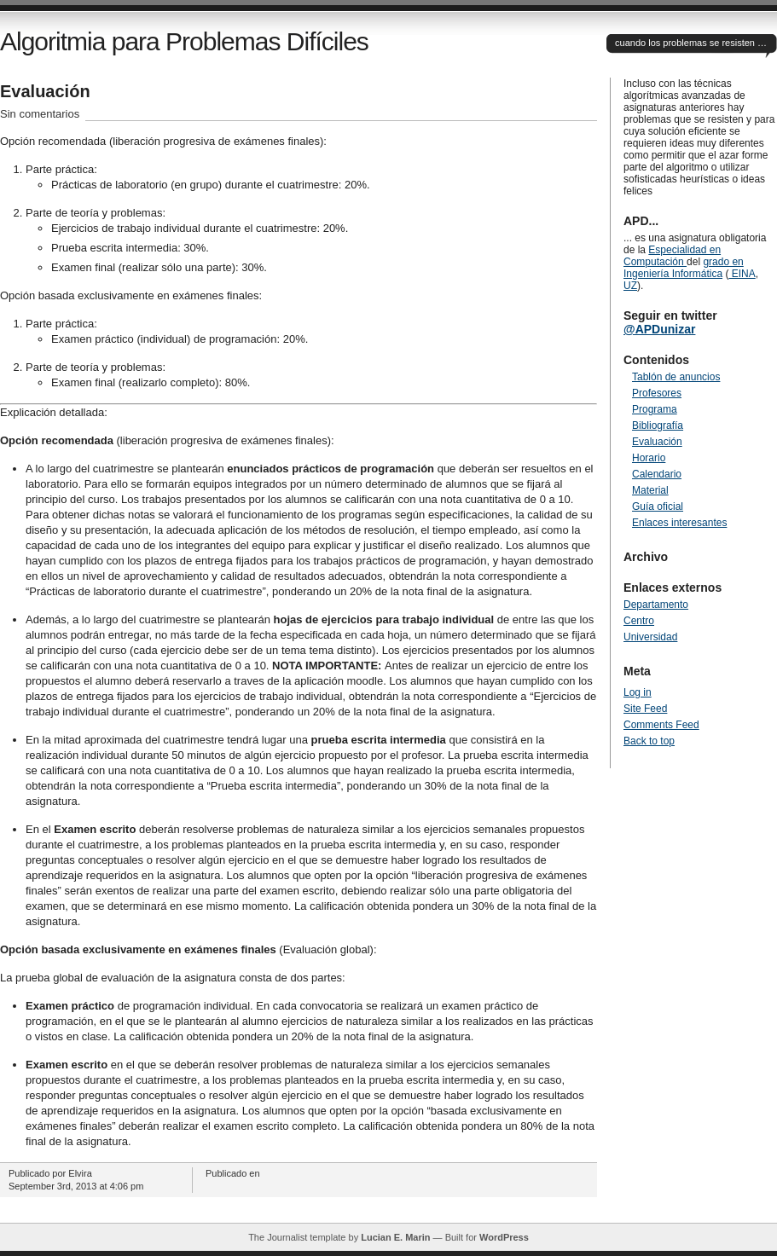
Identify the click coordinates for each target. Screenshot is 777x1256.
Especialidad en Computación (672, 256)
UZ (630, 286)
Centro (638, 621)
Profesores (656, 393)
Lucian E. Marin (395, 1237)
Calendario (656, 474)
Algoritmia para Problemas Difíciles (184, 41)
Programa (654, 409)
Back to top (649, 741)
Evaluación (45, 91)
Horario (648, 458)
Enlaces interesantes (679, 523)
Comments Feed (661, 725)
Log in (637, 692)
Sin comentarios (39, 113)
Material (650, 490)
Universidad (650, 637)
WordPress (504, 1237)
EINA (741, 274)
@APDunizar (659, 329)
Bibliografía (657, 425)
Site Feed (645, 709)
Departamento (655, 605)
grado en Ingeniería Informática (683, 268)
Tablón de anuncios (676, 377)
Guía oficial (657, 506)
